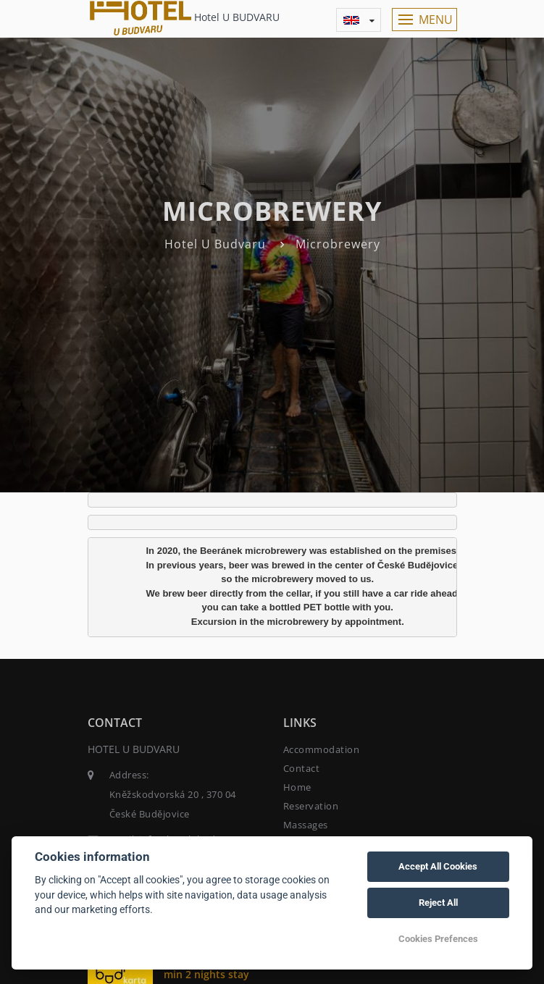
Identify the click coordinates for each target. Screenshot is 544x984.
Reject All (438, 902)
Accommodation (321, 749)
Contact (301, 768)
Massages (305, 824)
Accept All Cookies (437, 866)
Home (297, 787)
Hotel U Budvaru (215, 244)
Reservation (311, 805)
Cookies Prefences (438, 938)
